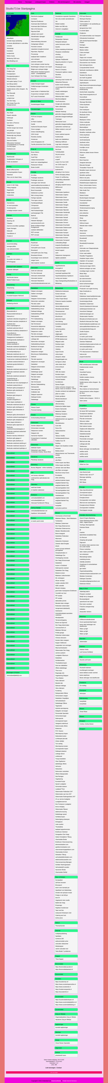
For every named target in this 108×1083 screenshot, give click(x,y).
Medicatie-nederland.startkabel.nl (17, 346)
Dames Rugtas (59, 384)
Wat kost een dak (85, 441)
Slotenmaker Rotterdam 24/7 (64, 791)
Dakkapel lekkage (36, 311)
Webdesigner (59, 946)
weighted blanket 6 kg (62, 483)
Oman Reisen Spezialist (62, 1043)
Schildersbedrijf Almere (62, 438)
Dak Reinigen (59, 776)
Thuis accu (58, 670)
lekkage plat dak (85, 436)
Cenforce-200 (59, 346)
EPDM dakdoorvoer (61, 336)
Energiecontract (84, 497)
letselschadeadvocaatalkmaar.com (90, 324)
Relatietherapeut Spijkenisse (88, 182)
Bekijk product (59, 451)
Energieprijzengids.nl (13, 76)
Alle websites (77, 2)
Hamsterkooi (10, 203)
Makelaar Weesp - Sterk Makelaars (66, 518)
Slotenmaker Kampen (61, 232)
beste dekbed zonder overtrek (89, 672)
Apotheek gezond (85, 124)
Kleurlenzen (59, 316)
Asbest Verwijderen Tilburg (63, 837)
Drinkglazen (59, 822)
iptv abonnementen (85, 278)
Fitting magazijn (11, 187)
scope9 (57, 159)
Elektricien (58, 728)
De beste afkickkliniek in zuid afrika (17, 43)
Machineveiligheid (60, 99)
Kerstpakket (59, 880)
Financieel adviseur (85, 200)
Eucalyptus (58, 475)
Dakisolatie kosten (60, 736)
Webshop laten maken (62, 96)
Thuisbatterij (59, 827)
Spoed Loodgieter (60, 784)
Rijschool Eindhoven (37, 21)
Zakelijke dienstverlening (87, 515)
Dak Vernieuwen (36, 324)
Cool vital (58, 425)
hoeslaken (10, 51)
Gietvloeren (58, 611)
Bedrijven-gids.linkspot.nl (14, 395)
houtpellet (58, 503)
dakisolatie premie (60, 600)
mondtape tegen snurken (87, 271)
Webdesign (10, 48)
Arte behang (59, 321)
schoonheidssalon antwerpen (88, 180)
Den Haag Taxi (11, 69)
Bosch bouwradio (36, 190)
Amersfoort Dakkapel (86, 311)
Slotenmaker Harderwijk (62, 212)
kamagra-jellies (11, 246)
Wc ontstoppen (59, 578)
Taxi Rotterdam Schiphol (14, 86)
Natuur (57, 923)
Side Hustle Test (84, 190)
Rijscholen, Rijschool (37, 51)
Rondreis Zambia (36, 137)
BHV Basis (83, 482)
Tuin (81, 657)
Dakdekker (34, 288)
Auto (32, 13)
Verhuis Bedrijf (35, 508)
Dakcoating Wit (35, 389)
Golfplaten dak (35, 392)
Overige (33, 172)
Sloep (81, 218)
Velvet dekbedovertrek (62, 306)
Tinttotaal (58, 189)
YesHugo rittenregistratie (87, 525)
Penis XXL (58, 428)
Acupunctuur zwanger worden (40, 94)
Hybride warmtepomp (61, 708)
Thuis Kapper (59, 959)
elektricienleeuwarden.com (63, 859)
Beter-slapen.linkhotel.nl (14, 422)
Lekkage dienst (60, 753)
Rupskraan (34, 242)
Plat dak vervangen (37, 334)
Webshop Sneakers (61, 414)
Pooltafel (58, 369)
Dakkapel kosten (36, 397)
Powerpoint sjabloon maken (63, 72)
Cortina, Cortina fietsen (87, 724)
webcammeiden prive (61, 941)
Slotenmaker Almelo (61, 207)
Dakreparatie (35, 387)
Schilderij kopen (60, 816)
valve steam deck (60, 364)
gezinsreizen (83, 334)
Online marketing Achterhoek (64, 49)
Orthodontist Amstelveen (87, 38)
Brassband (34, 250)
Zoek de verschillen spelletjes (15, 226)
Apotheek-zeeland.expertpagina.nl (17, 417)
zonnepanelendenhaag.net (88, 329)
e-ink (8, 256)
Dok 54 (57, 897)
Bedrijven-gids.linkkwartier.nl (15, 409)
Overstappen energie (86, 510)
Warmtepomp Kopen (61, 733)
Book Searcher (84, 160)
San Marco (34, 154)
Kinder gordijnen (60, 396)
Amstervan (34, 139)
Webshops (83, 665)
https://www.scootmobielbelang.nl (65, 1004)
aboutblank (10, 38)
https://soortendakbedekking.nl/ (40, 336)
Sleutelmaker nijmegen (38, 36)
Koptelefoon (83, 408)
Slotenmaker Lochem (61, 215)
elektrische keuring (61, 811)
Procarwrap (34, 54)
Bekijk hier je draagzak (86, 596)
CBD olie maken (60, 372)
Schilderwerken (60, 660)
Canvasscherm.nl (60, 627)
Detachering (11, 285)
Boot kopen (83, 220)
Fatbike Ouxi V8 (60, 441)
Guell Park (34, 157)
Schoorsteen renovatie (38, 428)
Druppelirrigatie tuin (61, 359)
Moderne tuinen (60, 573)
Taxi (8, 66)
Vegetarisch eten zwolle (62, 900)
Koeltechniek (59, 137)
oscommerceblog (12, 244)
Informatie (83, 13)
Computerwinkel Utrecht (87, 67)
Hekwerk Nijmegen (36, 220)
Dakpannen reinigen (37, 351)
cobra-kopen (59, 354)
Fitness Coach (35, 407)
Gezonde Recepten (61, 377)
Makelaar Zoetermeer (61, 523)
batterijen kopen (36, 447)
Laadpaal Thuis (60, 789)
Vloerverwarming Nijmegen (63, 862)
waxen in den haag (12, 185)
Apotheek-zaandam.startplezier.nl (17, 321)
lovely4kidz (83, 701)
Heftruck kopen (84, 223)
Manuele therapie (85, 165)
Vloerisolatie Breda (61, 839)
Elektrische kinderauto (62, 291)
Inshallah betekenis (85, 99)
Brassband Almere (36, 255)
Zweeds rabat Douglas (62, 543)
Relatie (33, 415)
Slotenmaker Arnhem (61, 237)
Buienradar (10, 13)
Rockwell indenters (85, 667)
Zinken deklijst (59, 741)
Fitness (33, 404)
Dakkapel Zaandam (85, 578)
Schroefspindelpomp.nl (14, 351)
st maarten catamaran (37, 490)
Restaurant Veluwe (36, 164)
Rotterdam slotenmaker (62, 606)
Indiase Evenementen (37, 159)
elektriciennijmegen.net (87, 314)
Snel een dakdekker (61, 665)
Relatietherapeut (85, 205)
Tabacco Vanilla (60, 435)
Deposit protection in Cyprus (63, 62)
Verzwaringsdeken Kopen (14, 172)
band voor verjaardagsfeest (39, 162)
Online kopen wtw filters (62, 462)
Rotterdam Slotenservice (62, 528)
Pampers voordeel (85, 594)
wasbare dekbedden (37, 230)
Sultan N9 (58, 331)
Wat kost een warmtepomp (88, 502)
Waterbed (10, 174)
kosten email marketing (62, 84)
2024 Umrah (35, 134)
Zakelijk (57, 34)
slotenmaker (83, 641)
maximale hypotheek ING (63, 273)
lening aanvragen (60, 270)
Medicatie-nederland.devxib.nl (16, 404)
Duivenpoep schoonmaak (63, 516)
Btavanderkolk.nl (12, 311)
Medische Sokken (60, 411)
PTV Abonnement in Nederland (89, 351)
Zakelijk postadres (85, 562)
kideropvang (84, 698)
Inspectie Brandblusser (62, 245)
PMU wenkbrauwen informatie (89, 364)
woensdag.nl (59, 57)
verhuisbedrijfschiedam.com (63, 857)
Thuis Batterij (59, 678)
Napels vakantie (11, 115)
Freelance (83, 682)
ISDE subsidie (59, 585)
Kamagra (82, 45)
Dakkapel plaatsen (61, 751)
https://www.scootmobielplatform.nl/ (66, 1002)
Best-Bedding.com (12, 61)
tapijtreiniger (59, 1024)
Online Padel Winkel (61, 298)
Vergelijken (83, 405)
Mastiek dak (59, 683)
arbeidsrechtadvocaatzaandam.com (90, 573)
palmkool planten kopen (62, 480)
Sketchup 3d (10, 221)
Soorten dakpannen (37, 425)
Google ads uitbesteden (62, 104)
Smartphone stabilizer (86, 413)
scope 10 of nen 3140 (61, 162)
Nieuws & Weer (36, 101)
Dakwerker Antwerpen (62, 541)
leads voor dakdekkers (62, 139)
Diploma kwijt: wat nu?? (87, 474)
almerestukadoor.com (61, 844)
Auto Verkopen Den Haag (38, 76)
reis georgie (10, 130)
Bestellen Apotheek (85, 130)
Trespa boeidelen (60, 758)
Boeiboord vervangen (37, 346)
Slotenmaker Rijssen (61, 809)
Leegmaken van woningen (63, 645)
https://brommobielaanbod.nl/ (64, 969)
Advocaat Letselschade (38, 275)
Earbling (57, 443)
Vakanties (34, 484)
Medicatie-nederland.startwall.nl (16, 376)
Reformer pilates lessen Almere (89, 152)
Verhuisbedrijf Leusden (62, 867)
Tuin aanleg (58, 743)
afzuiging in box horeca (62, 172)
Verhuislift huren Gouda (38, 247)
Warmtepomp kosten (61, 746)
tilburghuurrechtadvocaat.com (89, 319)
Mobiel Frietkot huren (13, 280)
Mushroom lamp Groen (62, 472)
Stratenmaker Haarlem (86, 316)
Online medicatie (85, 122)
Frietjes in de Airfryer (61, 895)
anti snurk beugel (85, 286)
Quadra (57, 47)
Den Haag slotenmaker (62, 625)
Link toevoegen (50, 1067)
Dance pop (83, 240)
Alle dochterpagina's (64, 2)
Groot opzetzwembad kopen (88, 622)
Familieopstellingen (37, 203)
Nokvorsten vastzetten (37, 301)
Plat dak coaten (35, 303)
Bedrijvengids (84, 215)
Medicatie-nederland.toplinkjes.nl (16, 448)
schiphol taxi (10, 98)
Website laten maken (86, 225)
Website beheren (12, 79)
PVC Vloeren (59, 731)
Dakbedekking (35, 369)
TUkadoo (9, 223)
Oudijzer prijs (11, 71)
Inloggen (87, 2)
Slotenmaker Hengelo (61, 205)
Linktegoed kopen (40, 2)
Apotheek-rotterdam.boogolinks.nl (17, 319)
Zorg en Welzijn (60, 1014)
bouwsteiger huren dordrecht (39, 258)
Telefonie (58, 13)
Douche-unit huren (85, 660)
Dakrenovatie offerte (61, 726)
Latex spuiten (59, 824)
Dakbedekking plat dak (38, 306)
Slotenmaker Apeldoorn (62, 192)
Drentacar (10, 218)
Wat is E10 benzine (37, 29)
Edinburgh (10, 118)
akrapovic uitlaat (60, 356)
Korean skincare (60, 293)
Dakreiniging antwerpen (62, 819)
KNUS (57, 546)
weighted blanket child (62, 485)
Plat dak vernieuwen (86, 418)
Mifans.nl (9, 412)
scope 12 (58, 157)
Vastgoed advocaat (85, 162)
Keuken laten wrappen (62, 640)
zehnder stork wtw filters (62, 467)
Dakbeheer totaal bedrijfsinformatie (90, 296)
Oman (57, 1040)
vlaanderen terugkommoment (40, 49)
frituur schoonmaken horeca (88, 185)
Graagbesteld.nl (60, 401)
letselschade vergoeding (87, 92)
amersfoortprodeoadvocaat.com (40, 283)
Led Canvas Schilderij (86, 652)
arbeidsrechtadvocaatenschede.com (90, 344)
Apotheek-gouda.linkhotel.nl (15, 364)
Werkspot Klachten (85, 19)
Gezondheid (11, 308)
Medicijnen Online (85, 119)
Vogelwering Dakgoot (61, 675)
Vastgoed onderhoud (61, 723)
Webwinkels (59, 288)
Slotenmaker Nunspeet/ (62, 240)
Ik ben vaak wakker (85, 253)
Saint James (83, 400)
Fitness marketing (85, 549)
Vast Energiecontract (86, 495)
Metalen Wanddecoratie (62, 531)
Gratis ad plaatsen (12, 161)
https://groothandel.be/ (86, 490)
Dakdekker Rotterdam (62, 536)
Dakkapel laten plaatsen (14, 266)
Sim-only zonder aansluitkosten (64, 19)
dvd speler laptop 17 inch (14, 81)
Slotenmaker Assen (61, 197)
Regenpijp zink (59, 673)
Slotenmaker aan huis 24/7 (63, 794)
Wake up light (84, 628)
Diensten (82, 638)
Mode (81, 361)
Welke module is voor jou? (63, 129)
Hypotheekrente (60, 265)
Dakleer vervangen (36, 293)
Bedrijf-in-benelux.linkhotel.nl (15, 435)
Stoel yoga (83, 479)
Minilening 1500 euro (13, 58)
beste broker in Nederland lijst (40, 91)
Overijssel (83, 690)
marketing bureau (85, 559)
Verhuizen (83, 693)
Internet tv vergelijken (61, 29)
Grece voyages (35, 129)
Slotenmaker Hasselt (61, 217)
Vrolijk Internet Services (70, 1081)
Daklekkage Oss (60, 555)
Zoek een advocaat (37, 270)
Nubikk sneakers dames (87, 377)
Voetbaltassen (59, 495)
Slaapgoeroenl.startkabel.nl (15, 337)
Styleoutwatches (60, 430)
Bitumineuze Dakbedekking (39, 354)
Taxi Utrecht (10, 95)
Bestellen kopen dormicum (88, 170)
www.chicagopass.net (37, 142)
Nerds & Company (60, 69)
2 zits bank (34, 218)
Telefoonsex (83, 446)
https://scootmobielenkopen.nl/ (64, 999)
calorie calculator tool (61, 948)
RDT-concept (35, 232)
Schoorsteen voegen (61, 695)
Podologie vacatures (37, 177)
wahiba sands (84, 451)
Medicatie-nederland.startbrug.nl (16, 443)
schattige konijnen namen (14, 210)
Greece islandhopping (37, 131)
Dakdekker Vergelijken (62, 698)
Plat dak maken (35, 377)
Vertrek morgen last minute (15, 128)
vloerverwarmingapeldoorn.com (64, 849)
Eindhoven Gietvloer (61, 832)
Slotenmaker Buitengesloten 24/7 (65, 796)
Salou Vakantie (11, 138)
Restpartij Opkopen (61, 42)
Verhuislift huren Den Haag (39, 252)
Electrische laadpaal (37, 16)
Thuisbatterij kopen (61, 663)
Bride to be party (85, 177)
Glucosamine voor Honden (88, 62)
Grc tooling (83, 685)
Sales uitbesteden (60, 106)
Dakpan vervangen (36, 291)
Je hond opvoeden (12, 205)
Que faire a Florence (13, 123)
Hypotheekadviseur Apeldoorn (64, 276)
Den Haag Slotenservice (62, 526)
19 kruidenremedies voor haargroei (90, 35)
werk (56, 252)
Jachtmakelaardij (85, 140)
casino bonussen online (62, 44)
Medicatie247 (84, 117)
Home (20, 2)
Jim (56, 21)
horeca (57, 1052)
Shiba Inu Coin (84, 464)
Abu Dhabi (10, 112)
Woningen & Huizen (13, 672)
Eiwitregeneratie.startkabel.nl (15, 340)
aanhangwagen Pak (37, 213)
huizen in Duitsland (61, 565)
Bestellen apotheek (85, 175)
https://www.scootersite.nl (63, 987)
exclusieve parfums (61, 508)
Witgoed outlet (59, 341)
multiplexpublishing (61, 933)
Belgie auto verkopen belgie (39, 69)
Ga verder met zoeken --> (14, 259)
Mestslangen (59, 64)
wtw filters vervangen (61, 470)
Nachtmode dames (12, 277)
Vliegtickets (10, 125)
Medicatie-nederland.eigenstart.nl (17, 356)
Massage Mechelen (85, 102)
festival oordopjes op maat (88, 268)
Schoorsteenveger (60, 716)
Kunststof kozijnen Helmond (15, 295)
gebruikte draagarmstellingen (64, 114)
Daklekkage (34, 379)
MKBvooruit (58, 187)
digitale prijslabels (60, 258)
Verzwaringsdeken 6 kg (62, 493)
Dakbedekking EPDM (37, 314)
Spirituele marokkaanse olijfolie (89, 70)
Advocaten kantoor (36, 278)
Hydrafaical (83, 72)
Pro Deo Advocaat (36, 273)
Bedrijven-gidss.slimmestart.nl (16, 414)
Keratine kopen (60, 374)
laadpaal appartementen (62, 829)
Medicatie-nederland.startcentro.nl (17, 369)
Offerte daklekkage (61, 668)
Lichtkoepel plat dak (61, 738)
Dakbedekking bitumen (38, 344)
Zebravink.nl (10, 316)
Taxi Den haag (11, 100)
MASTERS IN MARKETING (88, 535)
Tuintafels (58, 326)
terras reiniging (59, 806)
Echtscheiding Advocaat (38, 417)
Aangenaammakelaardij (62, 608)
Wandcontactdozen (61, 398)
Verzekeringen (35, 109)
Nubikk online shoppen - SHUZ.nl (90, 398)
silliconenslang (59, 404)
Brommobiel (59, 964)
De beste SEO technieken (87, 411)
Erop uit (33, 149)
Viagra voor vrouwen (86, 57)
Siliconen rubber (85, 421)
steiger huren (35, 260)
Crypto (82, 461)
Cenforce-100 (59, 938)
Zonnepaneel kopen (61, 721)
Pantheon (10, 120)
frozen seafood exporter (62, 134)
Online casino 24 (85, 21)
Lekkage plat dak (85, 444)
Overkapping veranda (61, 558)
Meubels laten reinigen (62, 603)
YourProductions (60, 101)
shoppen (82, 721)
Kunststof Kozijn (60, 781)
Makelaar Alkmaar (60, 630)
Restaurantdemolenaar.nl (14, 314)
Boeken (33, 518)
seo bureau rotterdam (37, 475)
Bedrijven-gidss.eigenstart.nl (15, 424)
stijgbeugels (59, 334)
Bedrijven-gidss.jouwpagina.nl (16, 387)
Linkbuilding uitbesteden (62, 179)
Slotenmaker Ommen (61, 222)
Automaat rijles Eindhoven (39, 24)
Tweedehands (11, 154)
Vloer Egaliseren (60, 761)
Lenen (57, 263)
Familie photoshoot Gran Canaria (41, 144)
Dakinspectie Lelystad (62, 568)
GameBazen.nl (11, 233)
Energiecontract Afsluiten (87, 505)
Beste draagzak (60, 533)
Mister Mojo (83, 273)
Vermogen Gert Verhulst (38, 182)
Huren (33, 240)
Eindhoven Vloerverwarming (63, 842)
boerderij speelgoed (61, 324)
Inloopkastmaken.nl (61, 553)
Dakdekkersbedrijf (85, 434)
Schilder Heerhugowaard (62, 864)
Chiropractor (35, 205)
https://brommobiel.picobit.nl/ (64, 967)
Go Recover (83, 537)
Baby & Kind (84, 588)
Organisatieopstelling (86, 571)
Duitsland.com (11, 149)
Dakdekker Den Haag (61, 570)
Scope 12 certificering (61, 177)
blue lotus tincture (60, 314)
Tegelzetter (58, 706)
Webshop (83, 616)
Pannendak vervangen (86, 439)
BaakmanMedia (56, 1081)
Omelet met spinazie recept (63, 892)
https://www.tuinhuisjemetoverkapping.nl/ (92, 85)
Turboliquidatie (59, 152)
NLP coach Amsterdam (38, 96)
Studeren (83, 469)
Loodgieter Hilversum (61, 655)
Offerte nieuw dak (85, 431)
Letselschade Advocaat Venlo (88, 298)
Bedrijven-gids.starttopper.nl (15, 407)
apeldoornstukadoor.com (62, 847)
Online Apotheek (85, 104)
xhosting (57, 54)
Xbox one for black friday (14, 177)
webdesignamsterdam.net (87, 309)
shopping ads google (86, 540)
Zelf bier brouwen (60, 882)
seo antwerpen (84, 554)
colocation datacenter (61, 943)
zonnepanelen (35, 208)
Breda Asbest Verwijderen (87, 339)
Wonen (57, 513)
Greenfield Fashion (85, 372)
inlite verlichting (60, 478)
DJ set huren (35, 245)
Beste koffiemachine (13, 169)
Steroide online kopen (86, 263)
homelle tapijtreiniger (61, 1027)
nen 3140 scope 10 (61, 164)
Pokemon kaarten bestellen (63, 301)
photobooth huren (60, 1055)
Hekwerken (58, 769)
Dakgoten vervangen (61, 711)
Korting (9, 166)
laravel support (59, 250)
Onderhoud (10, 293)
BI (80, 530)
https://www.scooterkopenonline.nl (65, 984)
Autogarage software (37, 44)
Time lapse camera (37, 200)
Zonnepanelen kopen (61, 748)
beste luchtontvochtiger (87, 283)
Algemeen (58, 1048)
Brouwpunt (58, 885)
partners (9, 254)
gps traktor (83, 568)
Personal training (36, 410)
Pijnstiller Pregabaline (86, 256)
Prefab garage (59, 632)
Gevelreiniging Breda (86, 301)
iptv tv (81, 246)
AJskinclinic (10, 195)
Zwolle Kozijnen (84, 331)
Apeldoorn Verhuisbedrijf (38, 513)
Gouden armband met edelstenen (65, 391)
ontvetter (9, 46)
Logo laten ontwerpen (61, 144)
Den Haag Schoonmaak (62, 560)
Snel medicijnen (84, 109)
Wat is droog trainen (37, 195)
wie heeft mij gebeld (86, 77)
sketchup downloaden (62, 147)
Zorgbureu (83, 33)
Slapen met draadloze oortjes (64, 446)
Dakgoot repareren (36, 394)
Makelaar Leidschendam (62, 575)
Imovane (58, 448)
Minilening (58, 283)
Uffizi (32, 119)
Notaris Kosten (84, 195)
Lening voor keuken (61, 278)
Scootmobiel (59, 997)
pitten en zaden (60, 393)
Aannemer (83, 233)
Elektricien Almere (85, 583)
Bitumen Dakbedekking (38, 384)
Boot (81, 228)
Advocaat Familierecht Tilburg (40, 503)
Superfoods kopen (60, 296)
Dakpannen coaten (36, 331)
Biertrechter (58, 304)
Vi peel (82, 155)
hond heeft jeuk (84, 137)
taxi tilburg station (12, 84)
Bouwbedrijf (83, 238)
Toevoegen (28, 2)
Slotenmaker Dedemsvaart (63, 227)
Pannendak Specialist (61, 713)
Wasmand (58, 538)
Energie (82, 487)
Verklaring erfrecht (12, 303)
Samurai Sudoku (12, 140)
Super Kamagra (11, 228)
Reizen (33, 113)
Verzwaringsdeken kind (62, 488)
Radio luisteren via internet (88, 80)
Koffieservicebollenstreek (87, 619)
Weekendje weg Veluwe (14, 135)
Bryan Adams (35, 152)
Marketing (34, 464)
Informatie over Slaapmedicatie (89, 248)
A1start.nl (10, 236)
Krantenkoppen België (37, 104)
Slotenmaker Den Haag (62, 650)
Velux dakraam (59, 688)
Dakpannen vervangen (38, 361)
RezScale (58, 149)
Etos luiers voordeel (86, 604)
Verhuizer (58, 766)
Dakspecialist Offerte (61, 693)
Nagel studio (10, 192)
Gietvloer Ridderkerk (86, 341)
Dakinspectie (35, 316)
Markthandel (10, 156)
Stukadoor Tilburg (60, 854)
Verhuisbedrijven (60, 700)
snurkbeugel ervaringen (87, 670)
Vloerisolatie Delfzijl (61, 872)
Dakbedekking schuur (37, 308)
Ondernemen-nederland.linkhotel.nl (17, 359)
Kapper (57, 956)
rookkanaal (58, 756)
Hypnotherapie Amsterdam (88, 60)
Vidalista (57, 349)
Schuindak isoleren (61, 786)
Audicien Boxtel (84, 276)
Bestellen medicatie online (87, 132)
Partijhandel (59, 36)
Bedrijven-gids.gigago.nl (14, 438)
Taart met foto (59, 910)
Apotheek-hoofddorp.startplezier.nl (17, 330)
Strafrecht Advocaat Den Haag (89, 321)
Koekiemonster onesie (86, 367)
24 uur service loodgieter (62, 799)
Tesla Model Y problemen (63, 951)
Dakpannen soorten (37, 430)
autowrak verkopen (37, 61)
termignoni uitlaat (60, 362)
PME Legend (84, 386)
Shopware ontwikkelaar (62, 52)
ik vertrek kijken (84, 30)
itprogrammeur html (85, 28)
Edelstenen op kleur (37, 193)
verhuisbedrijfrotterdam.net (39, 510)
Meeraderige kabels (86, 557)
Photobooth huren (60, 67)
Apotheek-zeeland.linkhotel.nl (15, 361)
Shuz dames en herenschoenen (89, 389)
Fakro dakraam (60, 680)
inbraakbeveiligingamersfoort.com (90, 581)
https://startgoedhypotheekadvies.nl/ (66, 281)
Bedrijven (34, 495)
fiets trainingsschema (86, 65)
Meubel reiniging (60, 588)
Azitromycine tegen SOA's (87, 266)
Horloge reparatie (36, 198)
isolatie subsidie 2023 (61, 583)
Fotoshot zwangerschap (87, 606)
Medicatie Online (85, 114)
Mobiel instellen (60, 24)
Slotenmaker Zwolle (61, 202)
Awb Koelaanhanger (37, 210)
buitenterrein (59, 169)
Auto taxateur (35, 39)
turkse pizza (59, 918)
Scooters (58, 979)
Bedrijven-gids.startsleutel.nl (15, 390)
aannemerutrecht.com (37, 223)
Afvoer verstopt (60, 580)
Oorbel (82, 369)
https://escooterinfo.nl (61, 992)
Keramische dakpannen (38, 326)
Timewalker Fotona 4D (86, 167)
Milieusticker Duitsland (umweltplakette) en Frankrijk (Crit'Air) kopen (15, 144)
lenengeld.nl (59, 268)
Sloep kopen (83, 230)
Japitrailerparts (84, 82)
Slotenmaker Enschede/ (62, 225)
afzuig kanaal (59, 182)
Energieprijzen (11, 74)
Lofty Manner (84, 374)
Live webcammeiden (13, 249)
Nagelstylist (10, 190)
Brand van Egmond (61, 622)
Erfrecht (9, 300)
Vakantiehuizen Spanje (14, 133)
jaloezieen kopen (60, 319)
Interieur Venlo (84, 649)
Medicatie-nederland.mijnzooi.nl (16, 445)
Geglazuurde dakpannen (87, 429)
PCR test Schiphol (36, 116)
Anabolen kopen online (86, 258)
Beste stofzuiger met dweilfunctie (89, 449)
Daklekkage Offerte (61, 703)
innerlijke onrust (84, 147)
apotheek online (84, 172)
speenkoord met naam (86, 601)
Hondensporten (11, 208)
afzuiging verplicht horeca (63, 184)
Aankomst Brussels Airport (39, 126)
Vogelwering (59, 779)
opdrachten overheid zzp (62, 126)
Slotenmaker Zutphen (61, 195)
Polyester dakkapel (12, 269)
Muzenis (33, 89)
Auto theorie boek (85, 472)
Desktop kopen (59, 344)
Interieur (82, 646)
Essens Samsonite (61, 409)
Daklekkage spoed (36, 372)
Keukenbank (59, 109)
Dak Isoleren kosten (86, 426)
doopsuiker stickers (85, 611)
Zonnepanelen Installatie (87, 507)
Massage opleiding (85, 477)
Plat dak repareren (36, 359)
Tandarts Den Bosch (86, 75)
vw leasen (34, 19)
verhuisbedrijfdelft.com (38, 498)
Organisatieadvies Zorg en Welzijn (65, 1017)
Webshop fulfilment (61, 142)
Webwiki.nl (10, 366)
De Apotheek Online (86, 112)
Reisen (82, 708)
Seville (33, 124)
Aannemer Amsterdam (86, 235)
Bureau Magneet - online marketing (41, 467)
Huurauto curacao (36, 46)
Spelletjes (58, 936)
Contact (59, 1067)
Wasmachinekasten (61, 648)
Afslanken (83, 157)
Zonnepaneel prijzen (86, 492)
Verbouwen (34, 422)
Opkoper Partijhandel (61, 59)
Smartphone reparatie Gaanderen (65, 16)
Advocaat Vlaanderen (37, 280)
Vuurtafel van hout (60, 593)
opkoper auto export (37, 34)
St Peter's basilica (36, 121)
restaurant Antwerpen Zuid (63, 913)
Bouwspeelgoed (84, 599)
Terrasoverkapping (61, 620)
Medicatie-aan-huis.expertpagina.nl (17, 382)
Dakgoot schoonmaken (38, 366)
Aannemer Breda (60, 869)
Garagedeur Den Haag (62, 834)
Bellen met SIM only (61, 26)
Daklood (33, 356)
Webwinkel (34, 445)
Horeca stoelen (60, 94)
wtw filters (58, 457)
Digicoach (83, 542)
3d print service (60, 154)
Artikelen (51, 2)
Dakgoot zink (35, 433)
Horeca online (59, 167)
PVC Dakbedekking (37, 319)
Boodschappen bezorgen (87, 198)
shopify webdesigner (61, 91)
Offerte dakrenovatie (86, 423)
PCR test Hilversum (86, 16)
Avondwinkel (83, 203)
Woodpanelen (59, 617)
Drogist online (84, 107)
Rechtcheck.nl (11, 393)
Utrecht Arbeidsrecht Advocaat (89, 306)
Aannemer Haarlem (37, 435)
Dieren (9, 200)
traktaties (82, 609)
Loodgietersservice (61, 801)
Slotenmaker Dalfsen (61, 220)
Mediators (83, 193)
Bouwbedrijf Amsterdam (87, 243)
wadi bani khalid (36, 487)
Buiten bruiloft (35, 167)
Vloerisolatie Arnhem (61, 852)
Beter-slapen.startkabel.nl (14, 402)
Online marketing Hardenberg (40, 188)
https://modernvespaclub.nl (63, 989)
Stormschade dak (36, 349)
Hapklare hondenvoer (61, 908)
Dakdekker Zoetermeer (87, 304)
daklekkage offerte (60, 764)
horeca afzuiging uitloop (62, 174)
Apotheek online (84, 142)
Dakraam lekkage (60, 685)
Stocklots (58, 74)
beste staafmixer (85, 675)
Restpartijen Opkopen (62, 39)
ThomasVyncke (60, 925)
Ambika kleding (84, 379)
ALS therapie (84, 150)
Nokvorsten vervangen (38, 341)
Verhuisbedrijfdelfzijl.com (14, 675)
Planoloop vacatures (37, 460)
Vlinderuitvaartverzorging (87, 208)
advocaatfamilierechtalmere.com (89, 326)
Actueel (33, 81)
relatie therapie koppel (37, 84)
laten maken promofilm (86, 551)
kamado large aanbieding (14, 41)
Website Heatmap (60, 111)
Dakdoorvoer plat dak (37, 329)
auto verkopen (35, 59)
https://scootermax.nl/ (61, 981)
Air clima (33, 175)
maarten (82, 532)
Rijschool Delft (35, 31)
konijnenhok (10, 53)
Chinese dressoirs (60, 637)
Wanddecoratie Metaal (62, 309)
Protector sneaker (60, 416)
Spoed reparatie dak (86, 416)
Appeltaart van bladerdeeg (63, 890)
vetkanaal (58, 131)
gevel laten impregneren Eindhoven (66, 590)
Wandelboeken (59, 423)
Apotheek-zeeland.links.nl (14, 385)
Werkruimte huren (60, 121)
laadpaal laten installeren (38, 56)
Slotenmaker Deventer (62, 200)
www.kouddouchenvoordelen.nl (40, 185)
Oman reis (83, 293)
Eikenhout (58, 77)
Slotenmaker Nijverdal (62, 210)
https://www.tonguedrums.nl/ (88, 94)
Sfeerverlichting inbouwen (39, 41)
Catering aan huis (60, 915)
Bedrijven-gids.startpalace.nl (15, 419)
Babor (57, 433)
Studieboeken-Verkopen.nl (15, 159)
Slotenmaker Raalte (61, 230)
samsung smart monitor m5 (63, 79)
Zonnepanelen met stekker (88, 500)
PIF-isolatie (58, 595)
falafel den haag (60, 902)
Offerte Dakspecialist (61, 774)
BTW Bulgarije (11, 261)
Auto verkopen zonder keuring (40, 64)
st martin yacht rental (37, 521)
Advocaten (34, 268)
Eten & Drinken (60, 877)
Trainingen (58, 119)
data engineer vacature (38, 263)
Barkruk (33, 215)
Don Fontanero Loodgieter (63, 804)
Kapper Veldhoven (60, 642)
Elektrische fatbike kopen (62, 406)
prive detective (84, 213)
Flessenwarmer (60, 311)
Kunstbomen (59, 382)
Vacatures (34, 457)
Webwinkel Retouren (61, 82)
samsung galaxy (60, 329)
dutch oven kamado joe (62, 887)
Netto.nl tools (11, 56)
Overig (9, 274)
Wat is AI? (83, 55)
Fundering (58, 690)
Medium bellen (84, 47)
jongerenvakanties (85, 356)
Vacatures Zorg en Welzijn (63, 1019)
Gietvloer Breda (84, 527)
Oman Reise (83, 711)
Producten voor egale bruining (89, 288)
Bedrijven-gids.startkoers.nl (15, 440)
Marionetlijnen (84, 127)
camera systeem (60, 653)
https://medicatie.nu (85, 291)
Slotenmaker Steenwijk (62, 235)
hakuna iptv (83, 354)
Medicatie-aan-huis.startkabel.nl (16, 349)
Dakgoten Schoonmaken (38, 298)
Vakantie (9, 110)
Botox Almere (84, 210)
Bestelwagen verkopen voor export (41, 66)
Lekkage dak (35, 339)
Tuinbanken (58, 521)
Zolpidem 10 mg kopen (86, 261)
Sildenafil (9, 231)
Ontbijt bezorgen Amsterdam (39, 86)
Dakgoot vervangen (37, 374)
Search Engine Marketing (87, 518)
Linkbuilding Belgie (61, 242)
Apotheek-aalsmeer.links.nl (15, 328)
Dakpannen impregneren (62, 255)
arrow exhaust (59, 367)
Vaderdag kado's (85, 591)
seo (32, 472)
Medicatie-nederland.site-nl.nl (15, 354)
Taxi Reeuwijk (11, 93)
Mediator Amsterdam (86, 576)
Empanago (58, 905)
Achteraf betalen (60, 379)
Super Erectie (59, 351)
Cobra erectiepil (84, 52)
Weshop (58, 1032)
